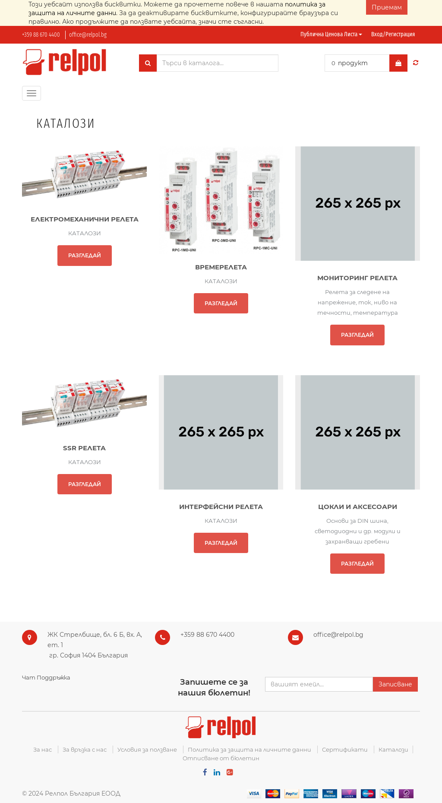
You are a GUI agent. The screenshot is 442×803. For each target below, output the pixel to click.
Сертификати (345, 749)
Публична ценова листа (331, 34)
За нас (42, 749)
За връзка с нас (85, 749)
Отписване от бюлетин (221, 758)
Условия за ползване (147, 749)
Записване (395, 684)
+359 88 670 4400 (41, 34)
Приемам (387, 7)
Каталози (393, 749)
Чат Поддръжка (46, 677)
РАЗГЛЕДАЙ (84, 255)
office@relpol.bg (88, 34)
